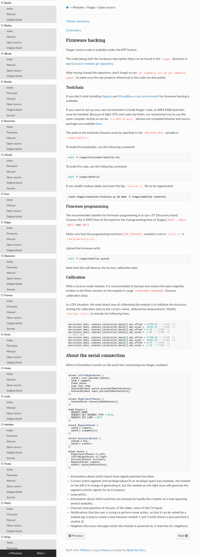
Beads (6, 3)
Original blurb (14, 19)
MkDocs (85, 550)
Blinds (6, 54)
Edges (6, 222)
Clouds (6, 155)
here (99, 123)
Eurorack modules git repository (92, 63)
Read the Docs (136, 550)
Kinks (6, 368)
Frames (7, 295)
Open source (14, 42)
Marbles (7, 424)
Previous (75, 535)
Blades (6, 25)
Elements (8, 256)
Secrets (11, 115)
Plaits (6, 503)
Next (183, 535)
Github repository (77, 21)
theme (106, 550)
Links (5, 396)
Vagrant (107, 96)
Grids (6, 334)
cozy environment (147, 96)
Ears (5, 194)
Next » (41, 553)
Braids (6, 82)
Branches (8, 121)
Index (10, 8)
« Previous (15, 553)
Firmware (12, 93)
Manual (11, 14)
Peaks (6, 464)
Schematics (73, 30)
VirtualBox (125, 96)
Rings (6, 537)
